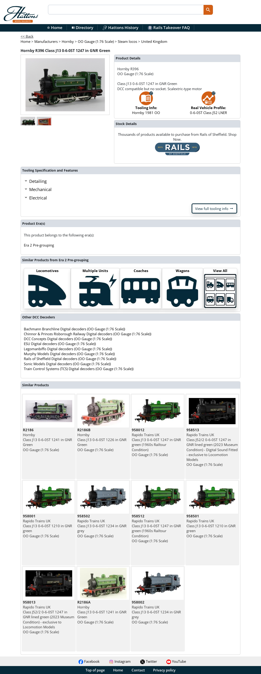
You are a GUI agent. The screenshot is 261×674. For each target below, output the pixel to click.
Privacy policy (164, 670)
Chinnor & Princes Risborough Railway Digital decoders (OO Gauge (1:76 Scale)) (87, 333)
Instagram (120, 661)
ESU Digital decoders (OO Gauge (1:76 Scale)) (60, 343)
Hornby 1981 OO (146, 105)
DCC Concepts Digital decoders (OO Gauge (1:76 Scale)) (68, 338)
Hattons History (120, 27)
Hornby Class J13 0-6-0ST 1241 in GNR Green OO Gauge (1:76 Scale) (47, 439)
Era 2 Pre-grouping (39, 245)
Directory (82, 27)
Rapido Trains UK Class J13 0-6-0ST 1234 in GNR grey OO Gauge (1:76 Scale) (101, 526)
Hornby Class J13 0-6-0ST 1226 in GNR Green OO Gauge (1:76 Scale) (101, 439)
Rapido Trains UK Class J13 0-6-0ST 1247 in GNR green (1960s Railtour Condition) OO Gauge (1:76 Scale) (156, 442)
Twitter (148, 661)
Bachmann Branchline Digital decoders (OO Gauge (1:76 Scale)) (74, 329)
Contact (138, 670)
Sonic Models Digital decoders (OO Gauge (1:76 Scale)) (67, 363)
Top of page (95, 670)
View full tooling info (214, 208)
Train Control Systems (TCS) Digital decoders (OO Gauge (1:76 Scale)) (78, 368)
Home (54, 27)
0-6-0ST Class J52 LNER (208, 105)
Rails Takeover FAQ (169, 27)
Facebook (89, 661)
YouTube (176, 661)
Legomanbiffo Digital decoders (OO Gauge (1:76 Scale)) (68, 348)
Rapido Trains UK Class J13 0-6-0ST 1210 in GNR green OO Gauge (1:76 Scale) (47, 526)
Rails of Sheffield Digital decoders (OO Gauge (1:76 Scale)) (70, 358)
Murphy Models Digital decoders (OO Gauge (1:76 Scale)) (69, 353)
